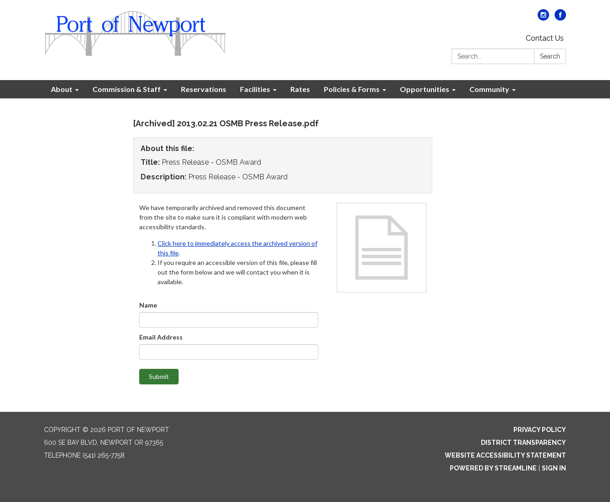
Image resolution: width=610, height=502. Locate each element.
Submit (159, 376)
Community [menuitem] (489, 89)
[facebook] (560, 18)
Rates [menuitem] (300, 89)
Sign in (554, 468)
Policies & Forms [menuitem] (352, 89)
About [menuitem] (61, 89)
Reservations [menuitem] (203, 89)
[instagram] (543, 18)
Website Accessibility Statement (505, 455)
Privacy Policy (539, 429)
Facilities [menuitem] (255, 89)
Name (148, 305)
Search (550, 56)
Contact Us (545, 38)
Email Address (161, 337)
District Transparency (523, 442)
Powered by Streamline (493, 468)
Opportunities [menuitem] (424, 89)
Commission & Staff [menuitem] (127, 89)
